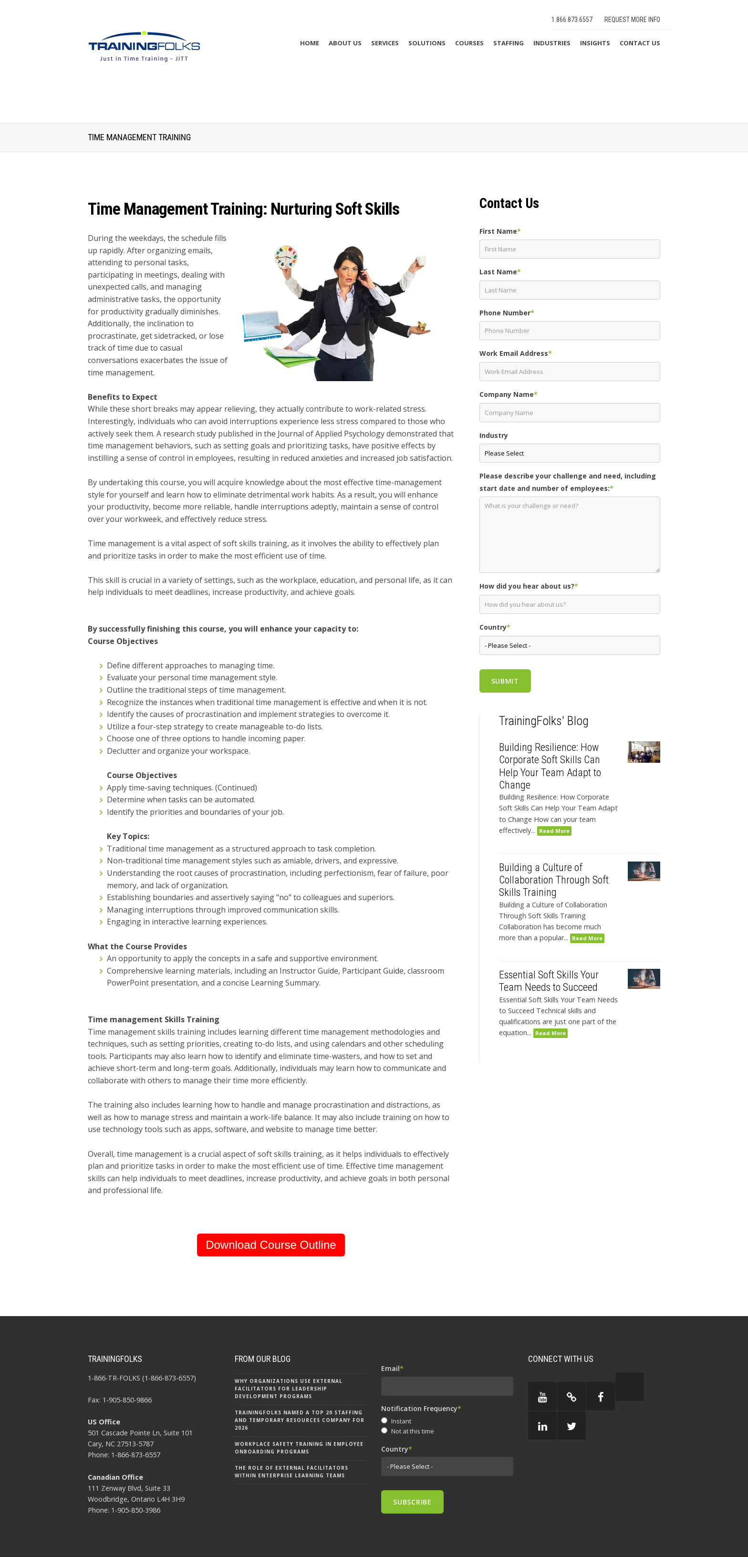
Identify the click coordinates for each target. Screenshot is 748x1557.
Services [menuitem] (385, 43)
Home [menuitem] (309, 43)
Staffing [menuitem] (508, 43)
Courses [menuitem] (469, 43)
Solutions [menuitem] (427, 43)
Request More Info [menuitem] (632, 19)
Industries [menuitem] (552, 43)
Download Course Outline (271, 1244)
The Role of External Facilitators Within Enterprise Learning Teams (291, 1471)
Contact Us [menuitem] (640, 43)
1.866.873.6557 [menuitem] (571, 19)
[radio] (447, 1422)
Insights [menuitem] (595, 43)
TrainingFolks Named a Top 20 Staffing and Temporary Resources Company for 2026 (299, 1420)
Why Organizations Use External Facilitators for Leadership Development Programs (289, 1389)
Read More (554, 830)
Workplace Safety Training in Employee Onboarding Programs (299, 1448)
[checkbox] (447, 1427)
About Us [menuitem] (345, 43)
